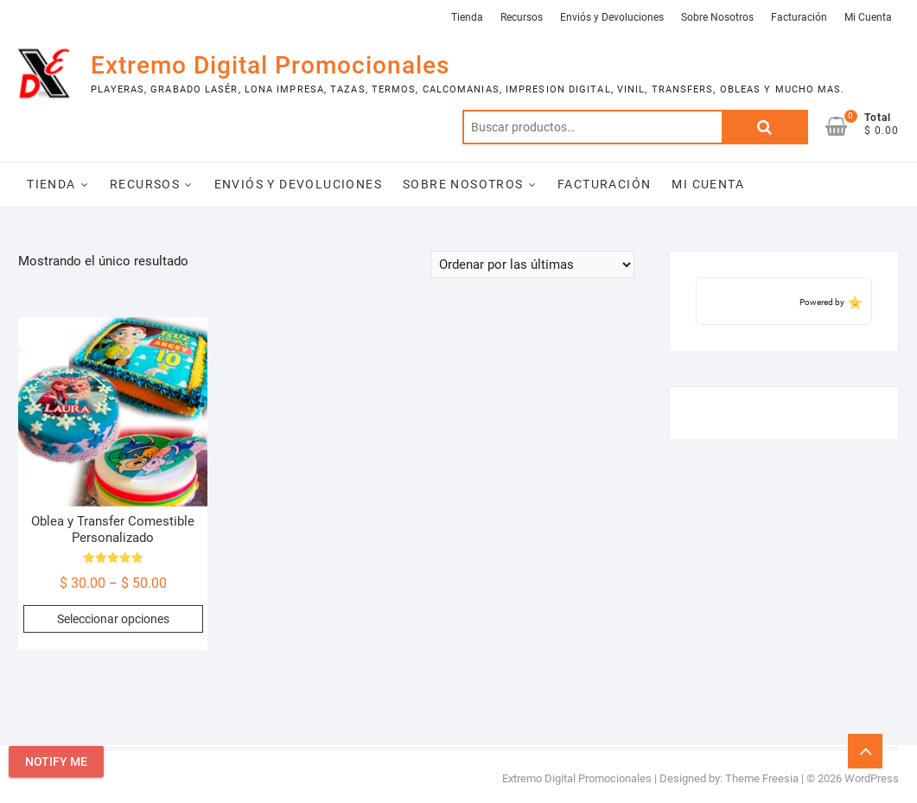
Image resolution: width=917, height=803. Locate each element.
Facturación (799, 17)
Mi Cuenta (868, 17)
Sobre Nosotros (717, 17)
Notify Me (56, 761)
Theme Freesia (762, 778)
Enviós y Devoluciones (612, 17)
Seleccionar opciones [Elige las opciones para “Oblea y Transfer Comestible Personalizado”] (113, 619)
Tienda (467, 17)
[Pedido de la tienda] (532, 264)
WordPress (871, 778)
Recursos (521, 17)
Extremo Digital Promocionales (270, 65)
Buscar (765, 127)
